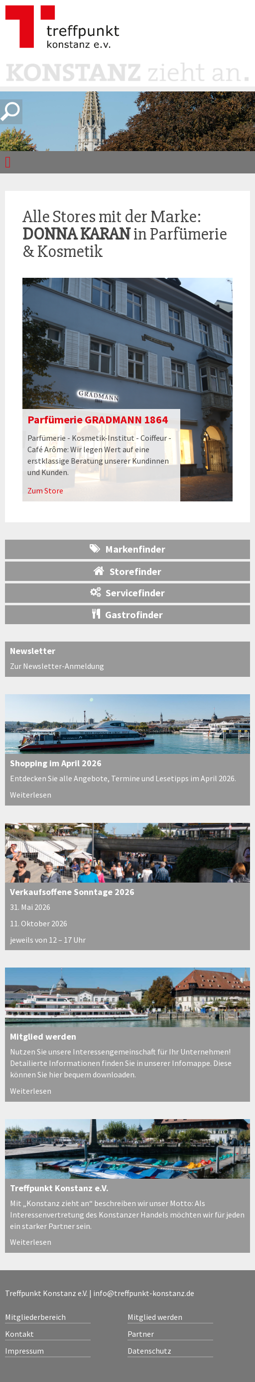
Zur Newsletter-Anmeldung (57, 666)
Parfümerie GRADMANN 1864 (97, 419)
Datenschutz (149, 1351)
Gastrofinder (127, 614)
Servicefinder (127, 592)
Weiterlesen (30, 795)
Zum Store (45, 490)
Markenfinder (127, 549)
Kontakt (19, 1334)
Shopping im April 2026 (56, 763)
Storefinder (127, 571)
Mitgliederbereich (35, 1317)
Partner (141, 1334)
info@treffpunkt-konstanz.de (143, 1293)
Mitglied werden (43, 1036)
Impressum (24, 1351)
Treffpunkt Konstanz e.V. (59, 1188)
